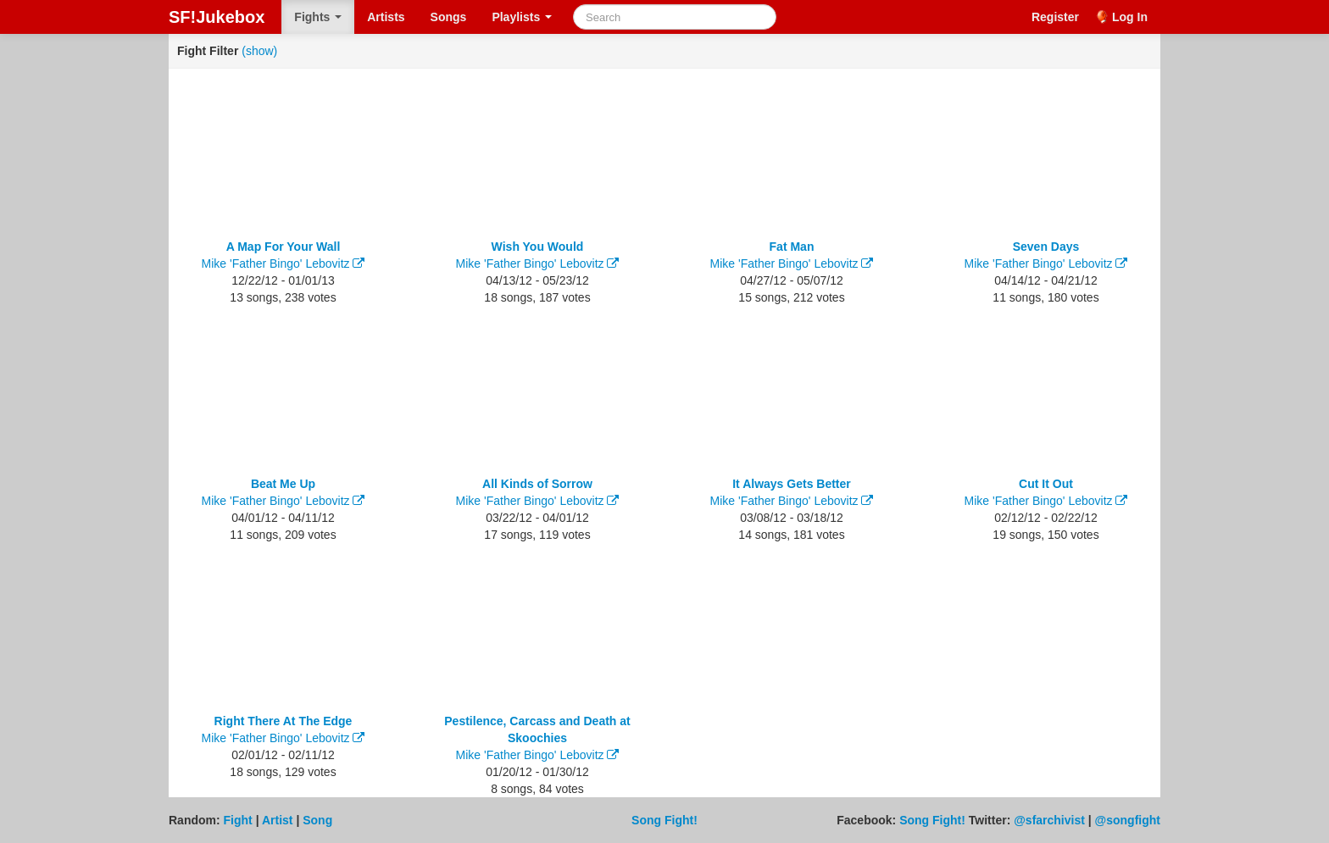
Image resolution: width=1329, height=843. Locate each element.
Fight (238, 820)
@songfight (1127, 820)
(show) (259, 51)
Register (1055, 17)
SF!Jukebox (216, 17)
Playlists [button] (522, 17)
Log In (1130, 17)
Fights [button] (318, 17)
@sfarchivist (1049, 820)
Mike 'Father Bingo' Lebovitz (276, 263)
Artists (385, 17)
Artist (277, 820)
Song (317, 820)
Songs (449, 17)
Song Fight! (664, 820)
